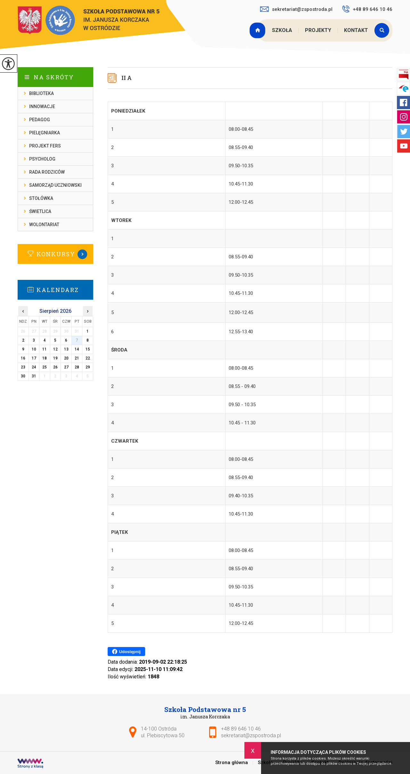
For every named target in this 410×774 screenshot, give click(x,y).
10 (34, 349)
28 (77, 367)
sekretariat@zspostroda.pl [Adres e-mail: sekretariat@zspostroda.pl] (251, 735)
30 (23, 376)
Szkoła (282, 30)
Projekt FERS (45, 145)
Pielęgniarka (44, 132)
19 (55, 358)
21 (77, 358)
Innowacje (42, 106)
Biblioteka (41, 93)
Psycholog (42, 159)
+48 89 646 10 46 (367, 8)
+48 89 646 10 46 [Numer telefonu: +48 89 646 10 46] (241, 729)
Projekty (318, 30)
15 (88, 349)
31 (34, 376)
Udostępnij (126, 651)
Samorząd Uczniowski (55, 185)
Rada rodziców (47, 172)
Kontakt (356, 30)
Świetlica (40, 211)
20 (66, 358)
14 (77, 349)
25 (44, 367)
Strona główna (258, 30)
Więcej (55, 254)
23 (23, 367)
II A (126, 78)
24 (34, 367)
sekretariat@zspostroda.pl (296, 9)
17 (34, 358)
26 (55, 367)
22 (88, 358)
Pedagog (39, 119)
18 (44, 358)
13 (66, 349)
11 (44, 349)
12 (55, 349)
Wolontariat (44, 224)
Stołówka (41, 198)
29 (88, 367)
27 (66, 367)
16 (23, 358)
